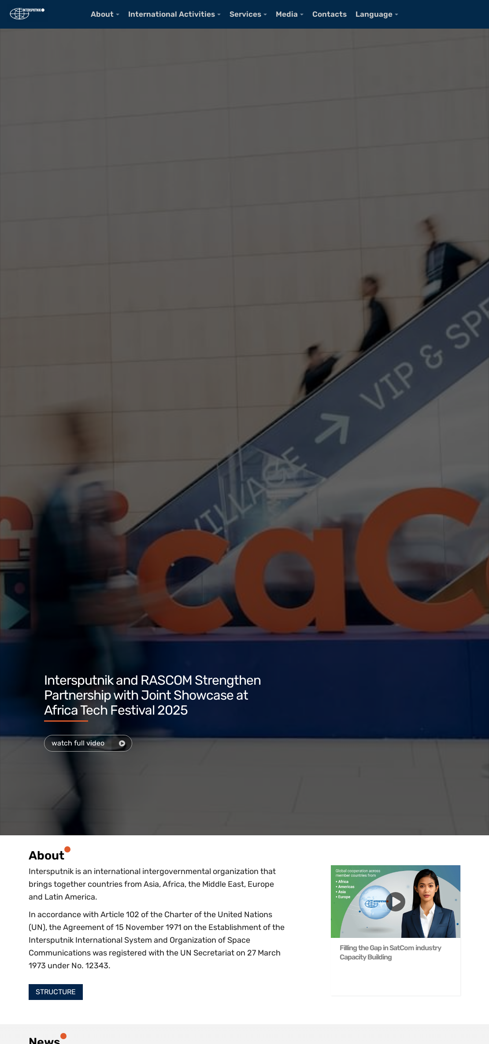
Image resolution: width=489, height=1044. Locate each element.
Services (245, 14)
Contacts (329, 14)
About (102, 14)
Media (287, 14)
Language (374, 14)
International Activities (171, 14)
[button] (56, 992)
